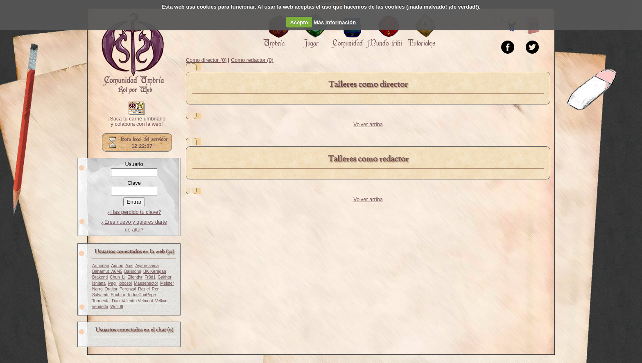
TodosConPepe (141, 295)
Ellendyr (134, 277)
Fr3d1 (150, 277)
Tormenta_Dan (106, 301)
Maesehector (146, 283)
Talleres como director (368, 85)
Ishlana (99, 283)
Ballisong (132, 271)
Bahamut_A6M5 (107, 271)
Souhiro (118, 295)
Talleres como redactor (368, 159)
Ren (156, 289)
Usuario (134, 164)
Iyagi (112, 283)
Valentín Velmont (137, 301)
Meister (167, 283)
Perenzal (128, 289)
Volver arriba (368, 124)
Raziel (143, 289)
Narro (97, 289)
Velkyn (161, 301)
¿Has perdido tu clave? (134, 212)
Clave (134, 183)
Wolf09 (116, 306)
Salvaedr (100, 295)
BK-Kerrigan (154, 271)
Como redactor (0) (252, 60)
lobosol (125, 283)
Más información (335, 22)
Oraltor (111, 289)
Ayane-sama (146, 265)
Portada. (133, 54)
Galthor (165, 277)
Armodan (100, 265)
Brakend (100, 277)
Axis (129, 265)
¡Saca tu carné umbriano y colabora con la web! (136, 121)
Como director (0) (206, 60)
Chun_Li (117, 277)
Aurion (117, 265)
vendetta (100, 306)
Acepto (299, 22)
